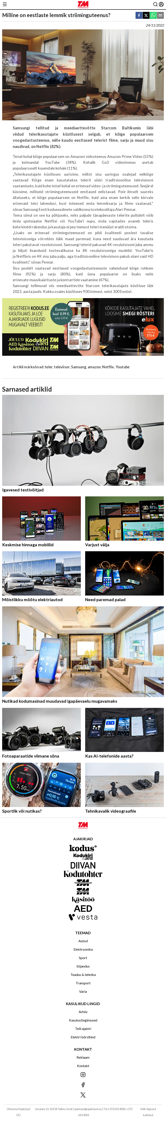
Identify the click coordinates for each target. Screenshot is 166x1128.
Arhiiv (83, 1012)
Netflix (108, 367)
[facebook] (139, 15)
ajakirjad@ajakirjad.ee (88, 1109)
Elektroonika (83, 949)
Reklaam (83, 1057)
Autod (83, 941)
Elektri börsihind (83, 1037)
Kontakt (83, 1066)
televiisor (62, 367)
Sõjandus (83, 966)
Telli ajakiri (83, 1028)
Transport (83, 983)
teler (49, 367)
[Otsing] (155, 5)
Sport (83, 958)
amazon (94, 367)
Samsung (78, 367)
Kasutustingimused (83, 1020)
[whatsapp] (153, 15)
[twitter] (146, 15)
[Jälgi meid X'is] (83, 1095)
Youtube (122, 367)
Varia (83, 991)
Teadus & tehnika (83, 974)
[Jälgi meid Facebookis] (83, 1085)
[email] (160, 15)
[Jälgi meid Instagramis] (83, 1075)
